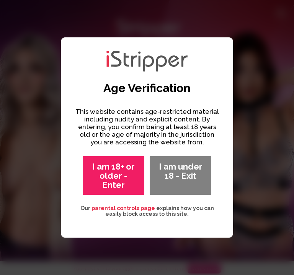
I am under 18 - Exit (181, 171)
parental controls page (123, 208)
